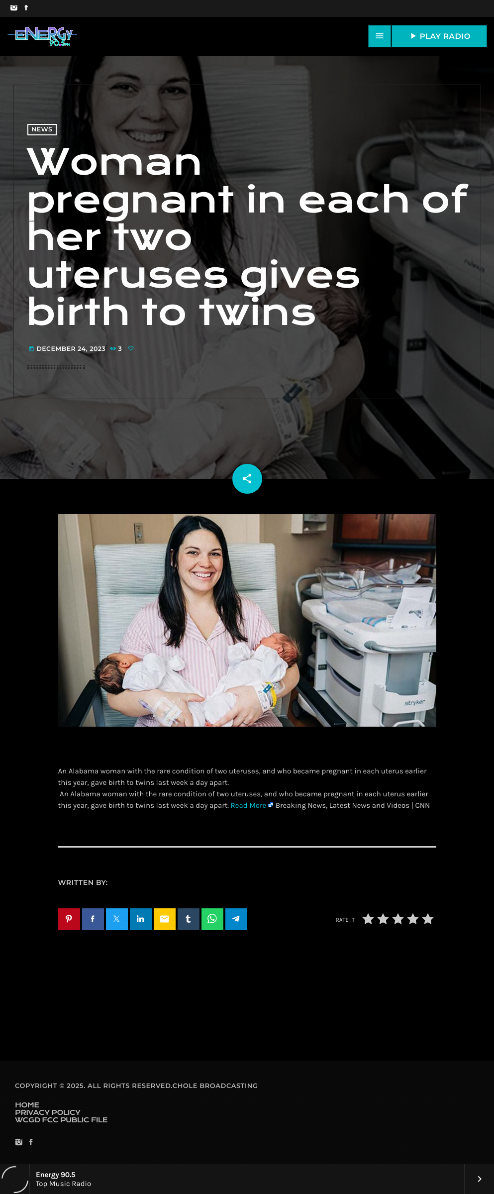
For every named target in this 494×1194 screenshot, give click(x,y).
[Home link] (42, 36)
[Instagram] (13, 8)
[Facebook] (26, 8)
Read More (249, 805)
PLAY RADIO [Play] (439, 36)
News (41, 129)
